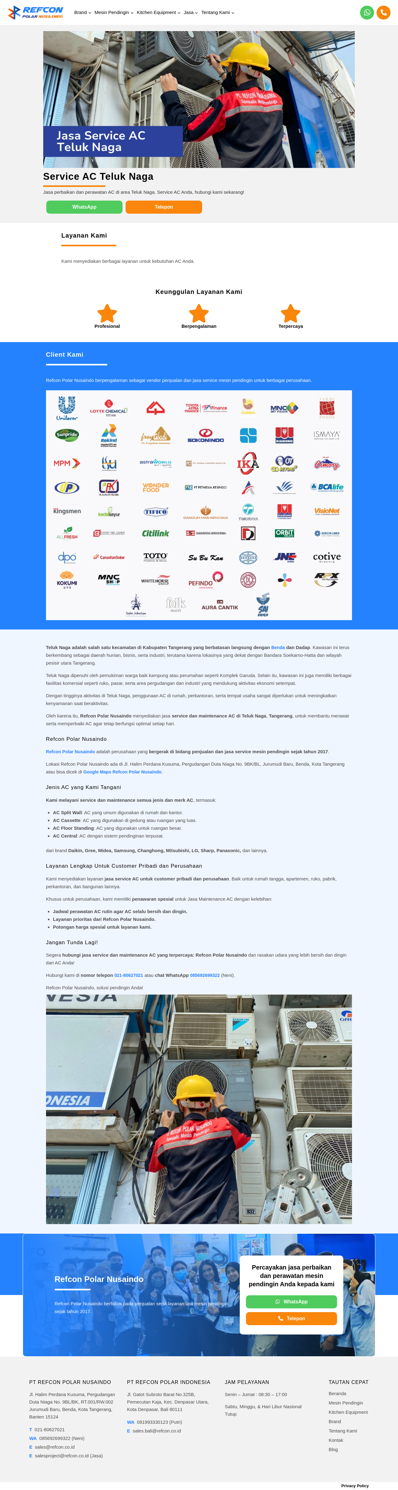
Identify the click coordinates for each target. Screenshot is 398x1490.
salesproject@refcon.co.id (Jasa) (66, 1455)
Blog (333, 1449)
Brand (335, 1421)
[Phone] (384, 13)
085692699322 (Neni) (56, 1438)
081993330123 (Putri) (154, 1422)
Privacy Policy (355, 1485)
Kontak (336, 1440)
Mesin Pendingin (346, 1402)
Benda (278, 647)
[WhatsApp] (367, 13)
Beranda (337, 1393)
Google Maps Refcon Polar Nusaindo (124, 772)
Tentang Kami (343, 1430)
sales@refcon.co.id (52, 1447)
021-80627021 (129, 975)
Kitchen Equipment (348, 1412)
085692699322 (207, 975)
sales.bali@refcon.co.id (154, 1430)
